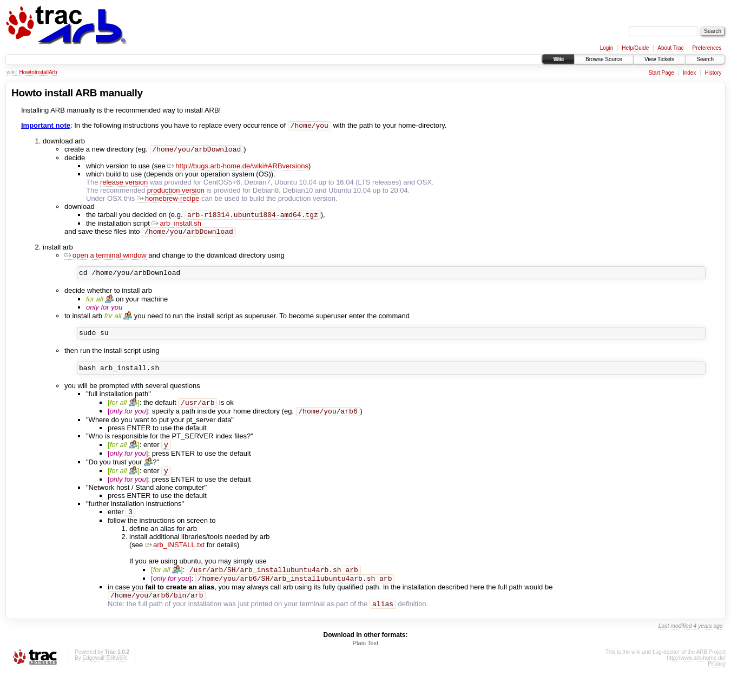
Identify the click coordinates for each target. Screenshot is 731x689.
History (712, 73)
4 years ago (708, 643)
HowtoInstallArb (38, 72)
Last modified (675, 643)
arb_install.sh (176, 226)
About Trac (670, 48)
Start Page (661, 73)
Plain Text (366, 660)
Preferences (707, 48)
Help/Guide (635, 48)
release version (124, 184)
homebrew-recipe (168, 200)
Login (606, 48)
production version (176, 192)
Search (705, 59)
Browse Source (603, 59)
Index (689, 73)
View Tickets (659, 59)
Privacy (717, 681)
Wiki (558, 59)
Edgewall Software (104, 675)
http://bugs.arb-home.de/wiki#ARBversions (237, 168)
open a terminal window (105, 259)
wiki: (11, 72)
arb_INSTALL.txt (175, 558)
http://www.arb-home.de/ (696, 675)
